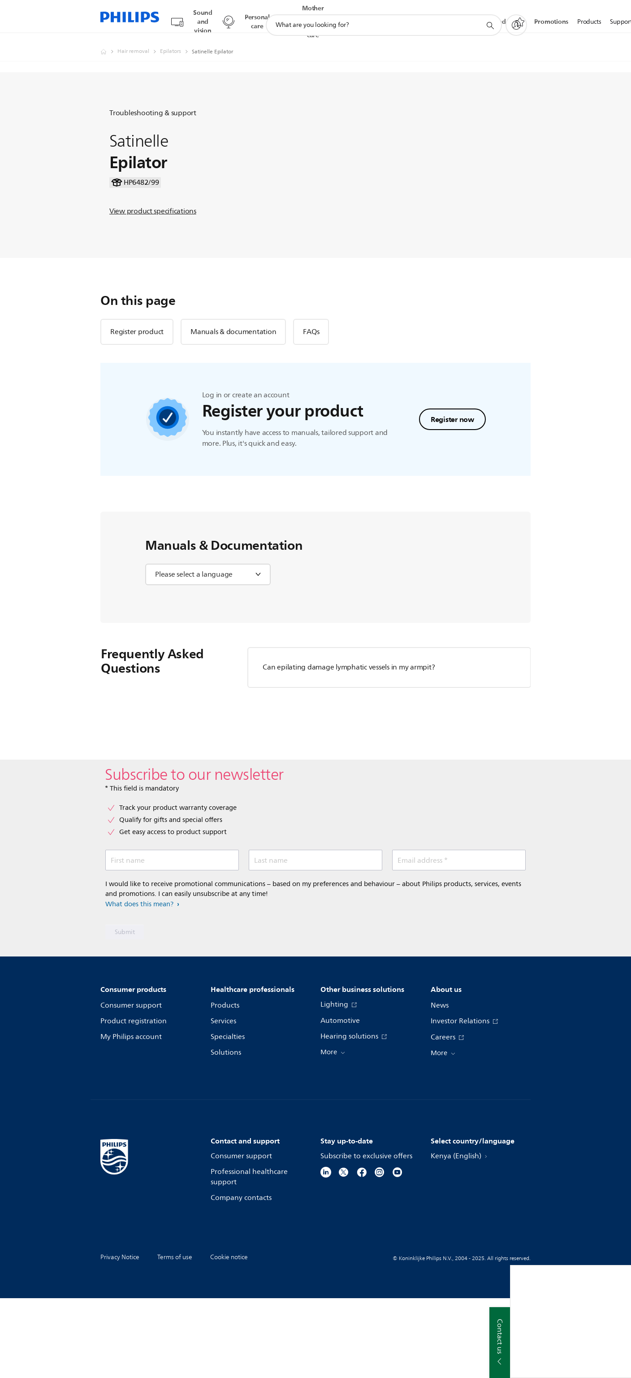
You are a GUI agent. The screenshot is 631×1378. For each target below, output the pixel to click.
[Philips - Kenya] (108, 43)
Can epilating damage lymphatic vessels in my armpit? (349, 746)
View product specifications (152, 246)
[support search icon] (489, 17)
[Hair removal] (138, 43)
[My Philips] (516, 16)
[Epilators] (176, 43)
